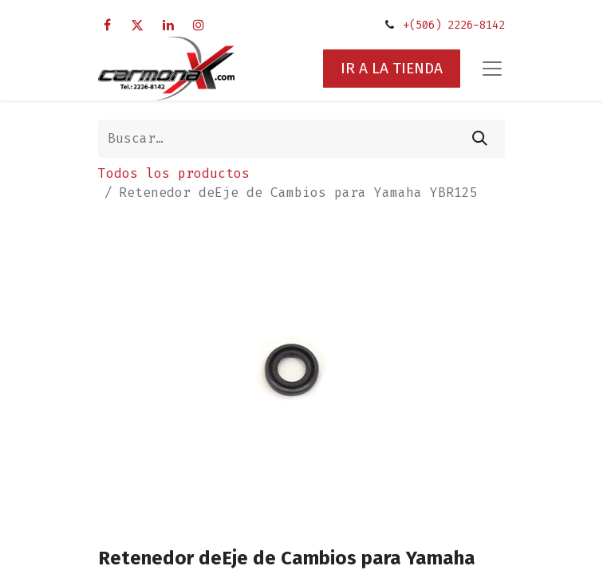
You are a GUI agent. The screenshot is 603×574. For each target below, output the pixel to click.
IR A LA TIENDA (392, 68)
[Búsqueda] (480, 139)
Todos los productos (174, 173)
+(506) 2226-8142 (454, 25)
